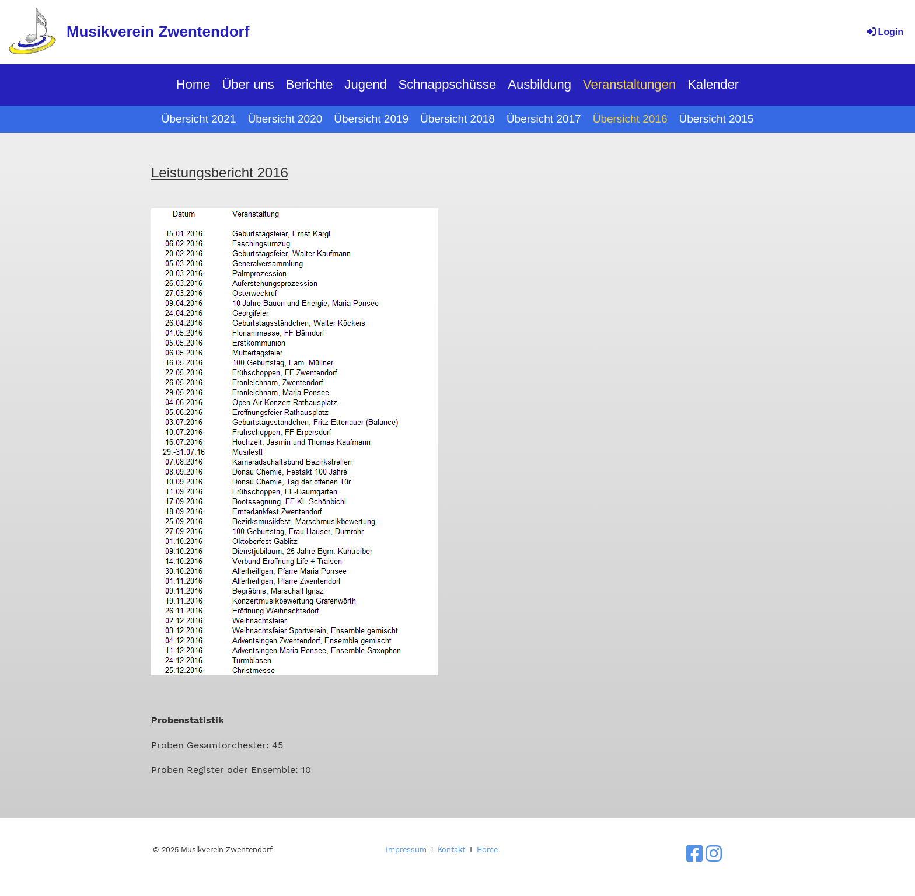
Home (193, 84)
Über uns (248, 84)
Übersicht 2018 (457, 119)
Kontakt (451, 849)
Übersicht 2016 (630, 119)
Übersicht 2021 (199, 119)
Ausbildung (539, 84)
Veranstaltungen (629, 84)
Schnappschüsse (448, 84)
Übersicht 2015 (716, 119)
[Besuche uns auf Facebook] (694, 854)
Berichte (309, 84)
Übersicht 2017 (544, 119)
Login (884, 32)
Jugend (365, 84)
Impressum (406, 849)
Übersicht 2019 (371, 119)
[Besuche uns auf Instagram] (714, 854)
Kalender (713, 84)
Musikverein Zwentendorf (158, 31)
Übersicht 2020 (285, 119)
